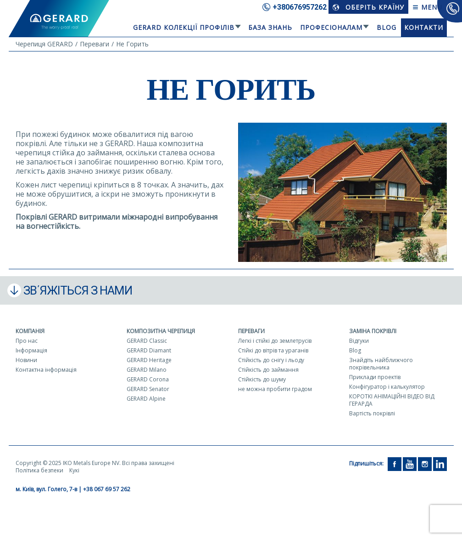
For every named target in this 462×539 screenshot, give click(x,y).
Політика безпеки (39, 470)
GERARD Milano (147, 370)
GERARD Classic (147, 341)
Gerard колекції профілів (183, 27)
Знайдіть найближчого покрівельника (381, 363)
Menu (427, 7)
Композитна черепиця (161, 331)
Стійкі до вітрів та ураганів (273, 350)
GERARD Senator (148, 389)
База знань (270, 27)
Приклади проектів (375, 377)
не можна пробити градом (275, 389)
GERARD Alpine (146, 399)
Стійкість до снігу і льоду (271, 360)
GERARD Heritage (149, 360)
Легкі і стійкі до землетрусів (275, 341)
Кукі (74, 470)
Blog (386, 27)
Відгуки (359, 341)
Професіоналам (331, 27)
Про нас (27, 341)
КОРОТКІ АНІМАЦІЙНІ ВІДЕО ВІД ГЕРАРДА (391, 400)
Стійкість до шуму (262, 379)
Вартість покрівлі (372, 413)
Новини (26, 360)
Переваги (251, 331)
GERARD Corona (148, 379)
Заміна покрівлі (372, 331)
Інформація (31, 350)
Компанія (30, 331)
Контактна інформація (46, 370)
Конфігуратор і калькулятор (387, 387)
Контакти (423, 27)
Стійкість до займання (268, 370)
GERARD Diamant (149, 350)
